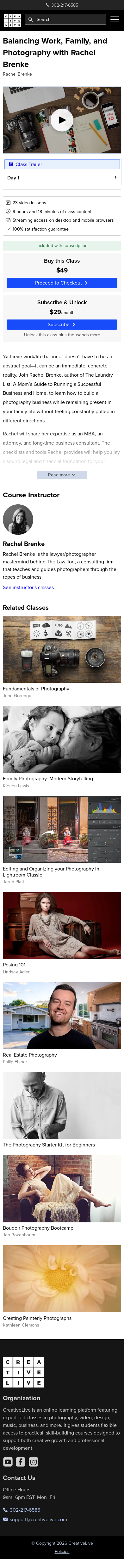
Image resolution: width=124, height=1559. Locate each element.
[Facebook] (21, 1462)
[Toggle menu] (115, 19)
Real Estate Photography (30, 1054)
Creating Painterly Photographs (37, 1317)
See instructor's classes (28, 587)
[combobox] (65, 19)
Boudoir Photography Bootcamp (38, 1227)
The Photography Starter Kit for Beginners (49, 1144)
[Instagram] (33, 1462)
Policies (62, 1551)
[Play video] (62, 120)
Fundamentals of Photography (36, 688)
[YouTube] (8, 1462)
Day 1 (13, 177)
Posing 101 (14, 964)
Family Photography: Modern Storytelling (48, 778)
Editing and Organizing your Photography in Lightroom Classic (51, 871)
